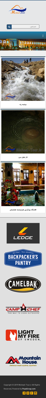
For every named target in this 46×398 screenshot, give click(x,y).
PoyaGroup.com (28, 389)
